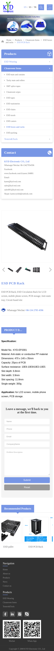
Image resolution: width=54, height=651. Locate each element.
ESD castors (11, 121)
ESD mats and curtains (15, 74)
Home (8, 40)
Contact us (7, 586)
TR (35, 7)
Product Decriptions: (15, 330)
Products (18, 40)
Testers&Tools (11, 139)
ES (30, 7)
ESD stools (10, 115)
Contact (10, 152)
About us (6, 574)
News (5, 582)
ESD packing (11, 133)
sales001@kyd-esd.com (13, 190)
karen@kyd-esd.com (12, 181)
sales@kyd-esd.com (12, 186)
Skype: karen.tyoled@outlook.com (18, 194)
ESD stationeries (13, 104)
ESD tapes (10, 98)
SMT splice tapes (13, 86)
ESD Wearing (10, 61)
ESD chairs (10, 109)
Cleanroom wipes (13, 92)
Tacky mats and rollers (15, 80)
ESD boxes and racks (15, 127)
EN (25, 7)
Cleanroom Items (32, 40)
